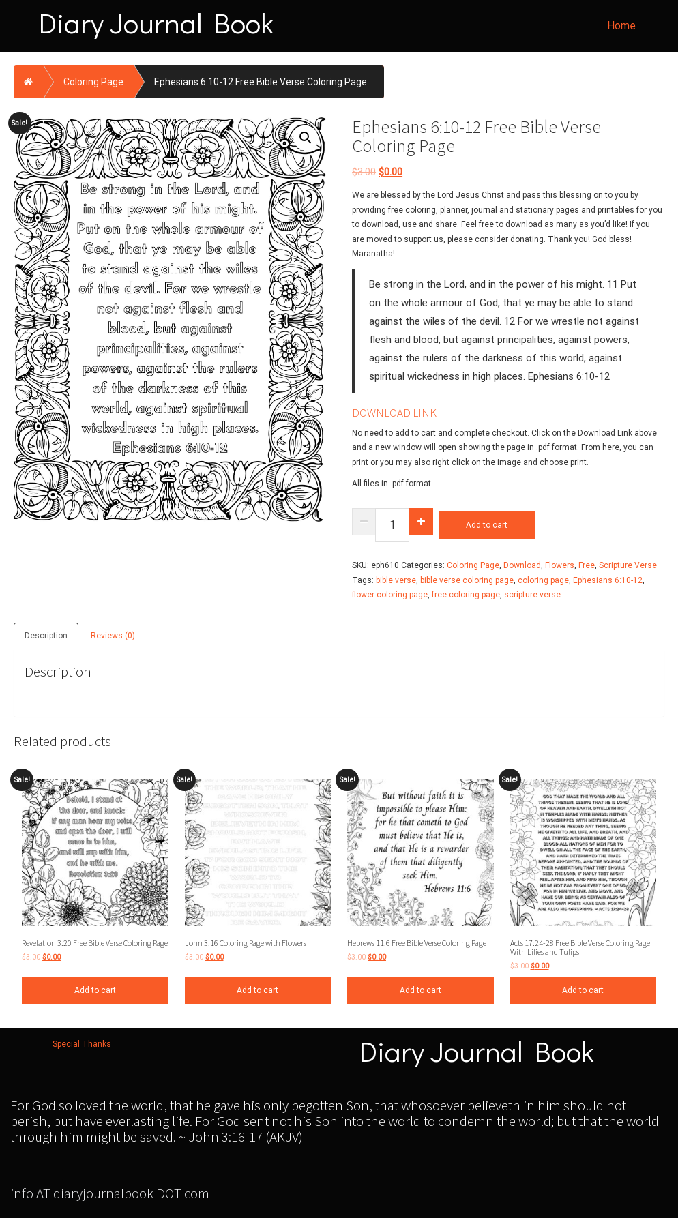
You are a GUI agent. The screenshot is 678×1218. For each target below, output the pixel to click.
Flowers (559, 565)
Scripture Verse (628, 565)
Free (586, 565)
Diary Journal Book (156, 22)
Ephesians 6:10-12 (608, 580)
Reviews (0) (113, 635)
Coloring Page (93, 81)
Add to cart (486, 525)
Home (621, 25)
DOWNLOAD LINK (394, 412)
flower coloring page (390, 594)
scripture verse (532, 594)
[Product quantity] (392, 525)
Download (522, 565)
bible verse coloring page (467, 580)
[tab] (47, 634)
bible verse (396, 580)
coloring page (543, 580)
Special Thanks (82, 1044)
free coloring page (466, 594)
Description (46, 635)
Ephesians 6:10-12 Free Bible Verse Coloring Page (260, 81)
